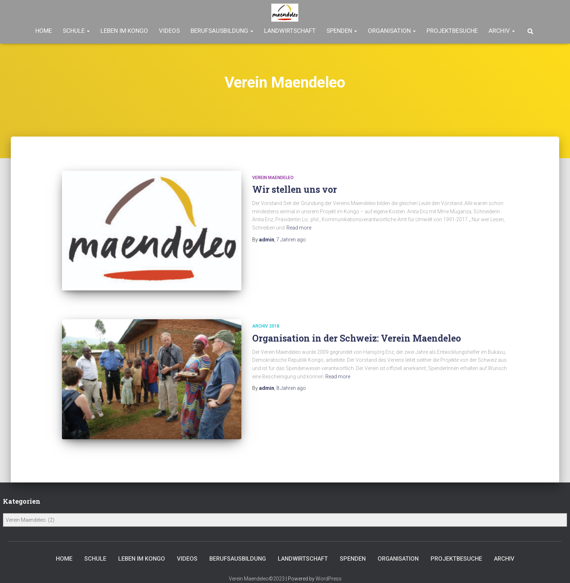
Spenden (341, 30)
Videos (169, 30)
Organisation (392, 30)
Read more (298, 228)
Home (43, 30)
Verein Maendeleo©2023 (257, 569)
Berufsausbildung (222, 30)
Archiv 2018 (265, 321)
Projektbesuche (452, 30)
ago (291, 239)
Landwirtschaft (290, 30)
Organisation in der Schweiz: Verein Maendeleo (356, 333)
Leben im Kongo (124, 30)
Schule (76, 30)
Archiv (502, 30)
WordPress (329, 569)
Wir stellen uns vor (294, 189)
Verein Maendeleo (273, 177)
